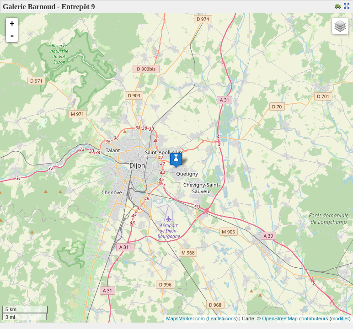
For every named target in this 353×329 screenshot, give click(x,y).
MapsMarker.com (185, 318)
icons (230, 318)
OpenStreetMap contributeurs (295, 318)
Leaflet (215, 318)
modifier (340, 318)
